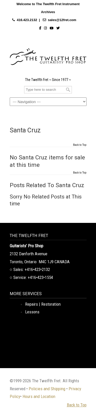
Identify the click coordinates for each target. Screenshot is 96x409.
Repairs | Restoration (43, 304)
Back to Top (79, 145)
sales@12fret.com (62, 20)
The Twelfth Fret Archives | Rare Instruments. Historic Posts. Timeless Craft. (48, 55)
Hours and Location (39, 396)
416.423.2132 (27, 20)
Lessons (32, 311)
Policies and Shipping (47, 388)
